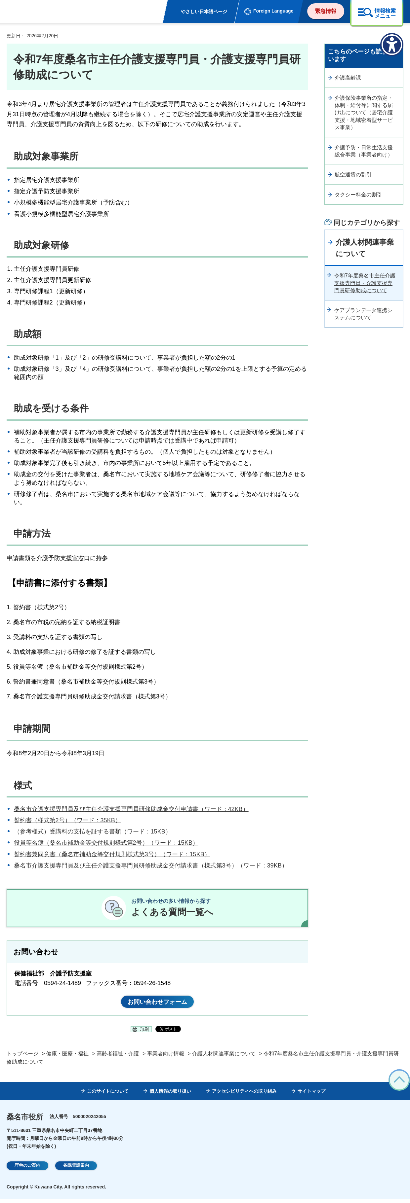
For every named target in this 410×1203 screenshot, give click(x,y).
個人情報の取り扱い (170, 1095)
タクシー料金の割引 (358, 194)
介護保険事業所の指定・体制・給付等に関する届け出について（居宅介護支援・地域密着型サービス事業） (364, 112)
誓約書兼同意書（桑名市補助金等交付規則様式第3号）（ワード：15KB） (112, 854)
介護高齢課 (348, 78)
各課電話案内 (76, 1170)
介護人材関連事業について (365, 248)
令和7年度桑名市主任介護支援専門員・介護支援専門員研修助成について (364, 283)
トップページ (22, 1057)
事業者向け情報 (165, 1057)
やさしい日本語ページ (204, 11)
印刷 (144, 1033)
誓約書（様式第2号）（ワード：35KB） (67, 820)
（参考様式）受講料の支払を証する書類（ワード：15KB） (92, 831)
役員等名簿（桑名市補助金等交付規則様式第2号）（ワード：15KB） (106, 842)
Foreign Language (273, 11)
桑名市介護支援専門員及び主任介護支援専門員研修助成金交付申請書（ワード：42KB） (131, 809)
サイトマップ (311, 1095)
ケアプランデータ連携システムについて (363, 313)
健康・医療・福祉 (67, 1057)
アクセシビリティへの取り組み (244, 1095)
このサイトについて (108, 1095)
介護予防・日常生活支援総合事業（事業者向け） (364, 151)
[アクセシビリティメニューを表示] (391, 44)
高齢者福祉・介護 (118, 1057)
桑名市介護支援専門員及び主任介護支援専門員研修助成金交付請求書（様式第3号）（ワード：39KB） (151, 865)
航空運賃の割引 (353, 174)
